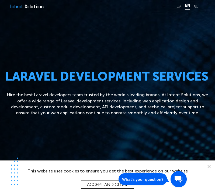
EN (187, 6)
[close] (209, 166)
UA (179, 6)
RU (196, 6)
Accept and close (107, 184)
